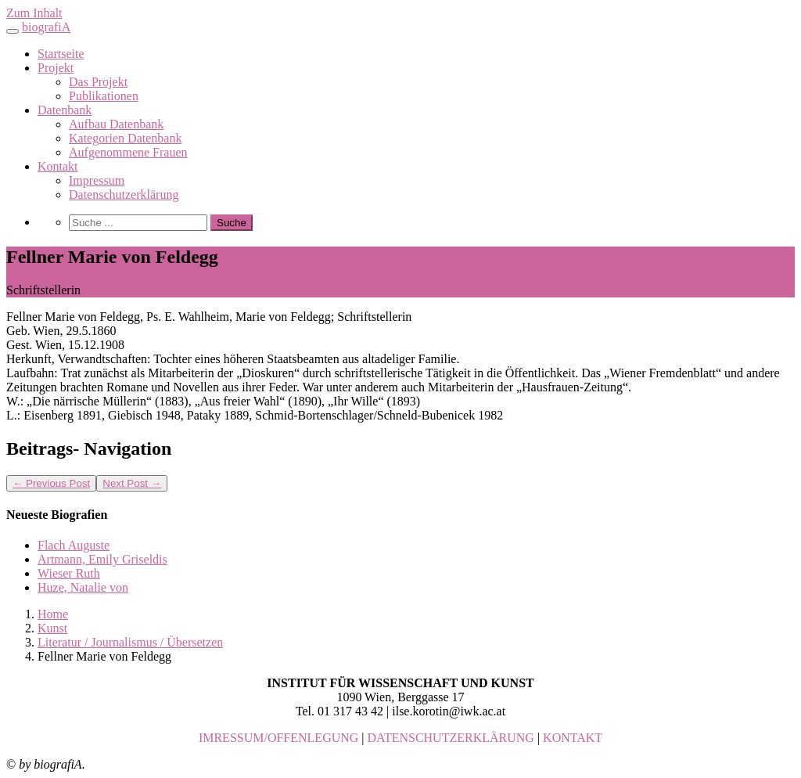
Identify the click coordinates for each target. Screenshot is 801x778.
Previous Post (51, 483)
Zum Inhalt (34, 13)
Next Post (131, 483)
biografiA (46, 27)
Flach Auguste (74, 545)
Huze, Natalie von (83, 587)
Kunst (52, 628)
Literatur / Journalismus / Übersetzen (130, 642)
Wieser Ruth (69, 573)
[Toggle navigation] (12, 31)
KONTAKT (572, 737)
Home (53, 614)
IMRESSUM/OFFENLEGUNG (278, 737)
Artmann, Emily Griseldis (102, 559)
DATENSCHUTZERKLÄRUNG (451, 737)
